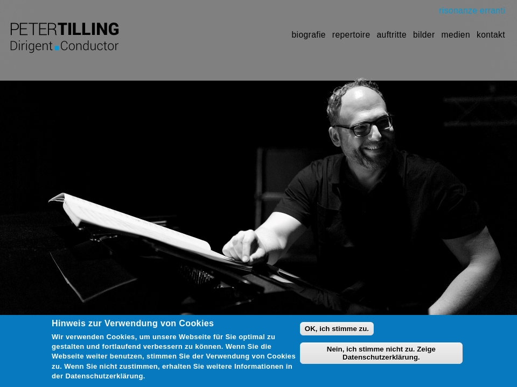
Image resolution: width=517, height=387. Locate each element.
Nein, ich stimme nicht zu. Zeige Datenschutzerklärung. (381, 357)
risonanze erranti (472, 10)
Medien (456, 34)
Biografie (309, 34)
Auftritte (392, 34)
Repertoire (351, 34)
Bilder (424, 34)
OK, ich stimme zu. (337, 332)
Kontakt (491, 34)
